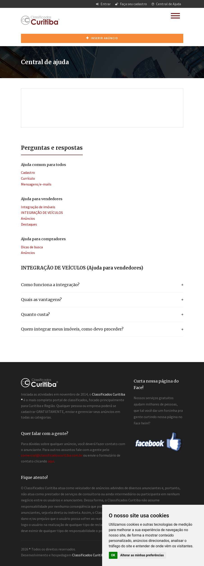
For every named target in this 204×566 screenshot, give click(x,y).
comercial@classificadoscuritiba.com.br (52, 455)
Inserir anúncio (102, 38)
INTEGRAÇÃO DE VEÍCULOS (42, 212)
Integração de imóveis (38, 207)
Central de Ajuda (166, 4)
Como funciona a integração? (50, 284)
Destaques (29, 224)
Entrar (103, 4)
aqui (51, 461)
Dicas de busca (32, 247)
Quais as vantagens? (41, 299)
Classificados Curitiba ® (90, 555)
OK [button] (113, 555)
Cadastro (28, 172)
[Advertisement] (103, 103)
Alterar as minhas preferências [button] (142, 555)
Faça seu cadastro (131, 4)
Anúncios (28, 218)
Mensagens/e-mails (36, 184)
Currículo (28, 178)
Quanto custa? (35, 314)
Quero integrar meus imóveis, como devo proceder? (72, 329)
